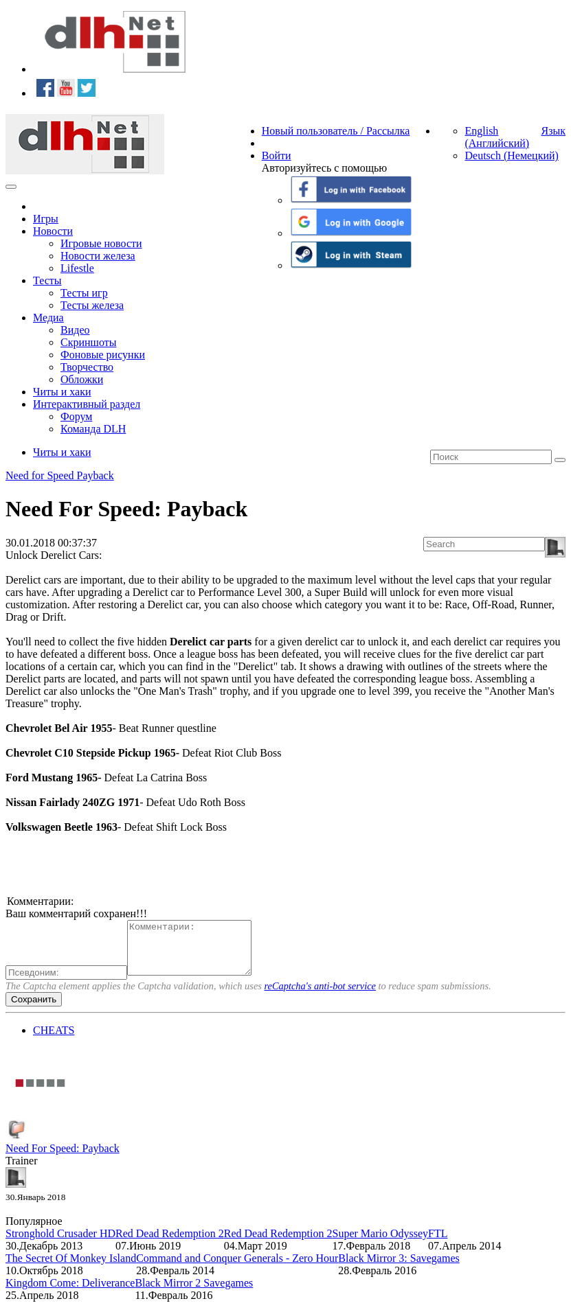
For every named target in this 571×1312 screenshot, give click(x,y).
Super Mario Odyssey (380, 1244)
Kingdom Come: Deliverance (70, 1293)
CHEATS (53, 1040)
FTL (437, 1244)
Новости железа (97, 256)
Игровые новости (101, 243)
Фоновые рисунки (102, 354)
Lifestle (77, 268)
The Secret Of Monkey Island (70, 1268)
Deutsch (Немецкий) (511, 155)
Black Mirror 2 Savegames (194, 1293)
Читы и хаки (62, 392)
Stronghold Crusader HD (60, 1244)
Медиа (48, 317)
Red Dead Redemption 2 (169, 1244)
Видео (74, 330)
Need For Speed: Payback (62, 1158)
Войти (276, 155)
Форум (76, 416)
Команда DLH (93, 429)
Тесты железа (92, 305)
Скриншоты (88, 342)
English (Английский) (496, 137)
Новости (53, 231)
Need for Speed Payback (59, 475)
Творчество (86, 367)
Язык (553, 131)
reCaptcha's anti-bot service (320, 996)
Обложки (81, 379)
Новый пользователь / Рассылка (336, 131)
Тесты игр (84, 293)
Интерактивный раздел (86, 404)
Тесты (47, 280)
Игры (45, 219)
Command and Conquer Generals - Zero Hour (237, 1268)
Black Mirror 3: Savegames (398, 1268)
